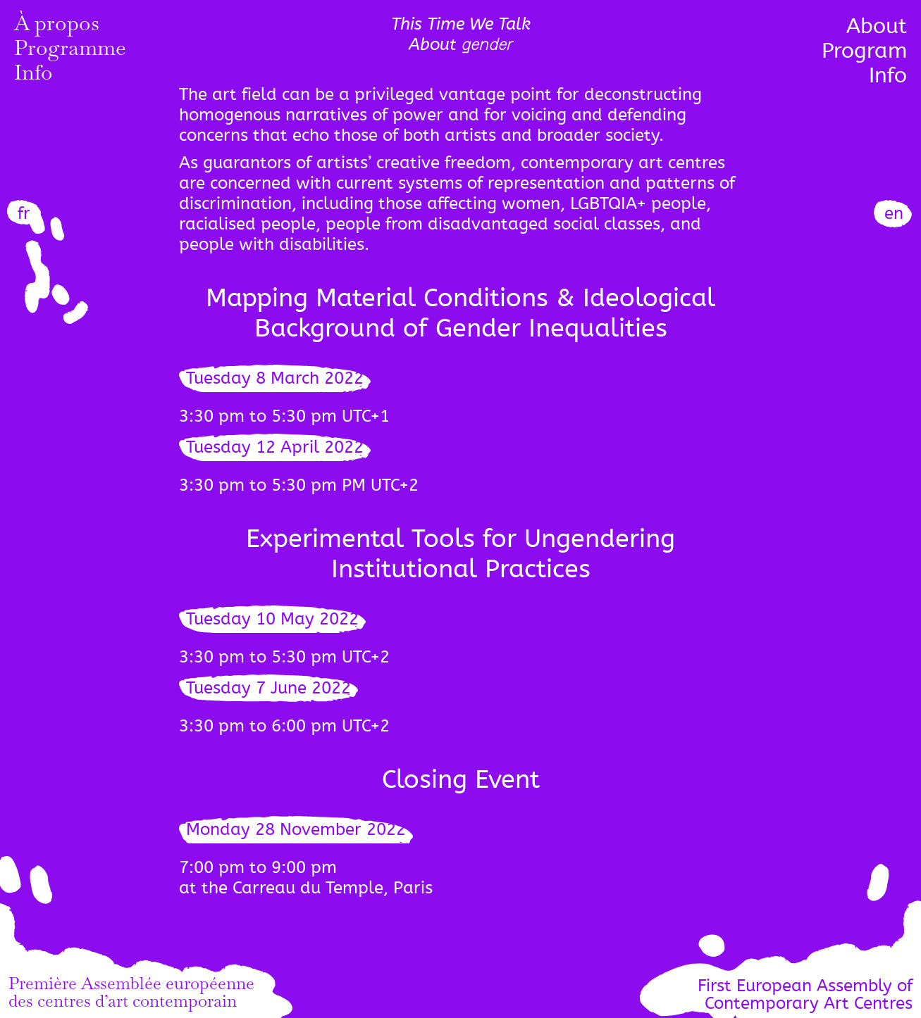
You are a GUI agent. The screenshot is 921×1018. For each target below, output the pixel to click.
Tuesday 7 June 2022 (268, 688)
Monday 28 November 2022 (296, 829)
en (893, 213)
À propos (56, 26)
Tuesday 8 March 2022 (275, 378)
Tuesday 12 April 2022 (275, 447)
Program (864, 50)
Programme (69, 50)
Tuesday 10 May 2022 (272, 619)
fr (24, 213)
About (876, 26)
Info (33, 75)
